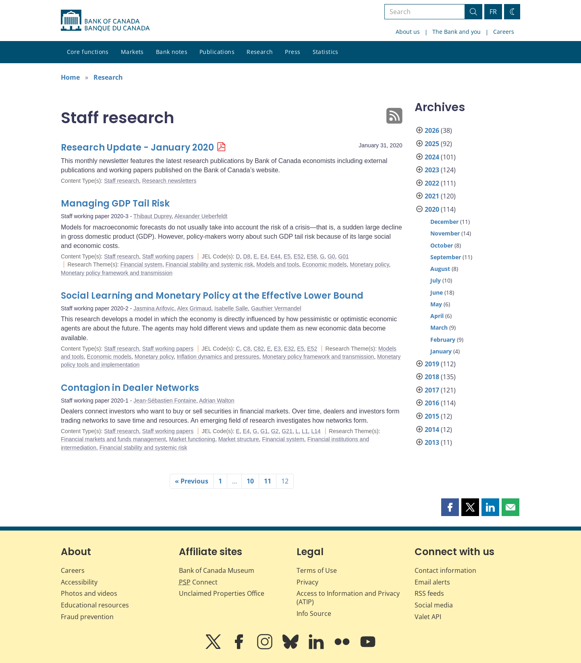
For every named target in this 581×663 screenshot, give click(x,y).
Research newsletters (169, 181)
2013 (432, 442)
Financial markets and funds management (113, 439)
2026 (432, 130)
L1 (305, 431)
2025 (432, 143)
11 (267, 481)
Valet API (428, 616)
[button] (450, 507)
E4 (263, 256)
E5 (287, 256)
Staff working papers (167, 256)
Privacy (307, 582)
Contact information (445, 570)
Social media (434, 605)
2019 (432, 363)
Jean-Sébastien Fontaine (164, 400)
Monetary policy (369, 264)
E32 (289, 348)
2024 (432, 157)
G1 (264, 431)
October (441, 245)
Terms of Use (317, 570)
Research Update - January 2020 (137, 147)
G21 (287, 431)
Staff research (121, 181)
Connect (198, 582)
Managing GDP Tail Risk (115, 203)
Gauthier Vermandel (276, 308)
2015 (432, 416)
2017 (432, 390)
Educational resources (95, 605)
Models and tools (277, 264)
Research (260, 52)
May (436, 304)
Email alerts (432, 582)
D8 (246, 256)
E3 (277, 348)
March (439, 327)
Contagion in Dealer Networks (130, 388)
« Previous (191, 481)
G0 (331, 256)
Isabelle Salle (231, 308)
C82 (258, 348)
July (435, 280)
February (442, 339)
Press (292, 52)
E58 (312, 256)
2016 (432, 403)
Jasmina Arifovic (153, 308)
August (440, 269)
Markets (132, 52)
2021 (432, 196)
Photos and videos (89, 593)
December (444, 221)
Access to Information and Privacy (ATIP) (348, 597)
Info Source (314, 613)
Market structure (238, 439)
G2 (275, 431)
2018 (432, 376)
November (445, 233)
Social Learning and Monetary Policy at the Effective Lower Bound (212, 295)
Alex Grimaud (194, 308)
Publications (216, 52)
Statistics (325, 52)
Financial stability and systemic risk (209, 264)
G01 (343, 256)
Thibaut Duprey (152, 216)
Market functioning (192, 439)
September (445, 257)
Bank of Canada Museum (216, 570)
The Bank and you (456, 31)
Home (70, 77)
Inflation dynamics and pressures (218, 356)
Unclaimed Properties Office (221, 593)
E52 (299, 256)
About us (408, 31)
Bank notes (171, 52)
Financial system (141, 264)
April (437, 316)
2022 (432, 183)
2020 (432, 209)
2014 (432, 429)
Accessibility (79, 582)
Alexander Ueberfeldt (201, 216)
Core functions (88, 52)
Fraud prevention (87, 616)
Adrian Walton (216, 400)
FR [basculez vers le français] (493, 11)
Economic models (324, 264)
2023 (432, 169)
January (441, 351)
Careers (503, 31)
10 (250, 481)
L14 (315, 431)
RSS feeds (429, 593)
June (436, 292)
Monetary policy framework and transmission (116, 273)
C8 (246, 348)
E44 (275, 256)
